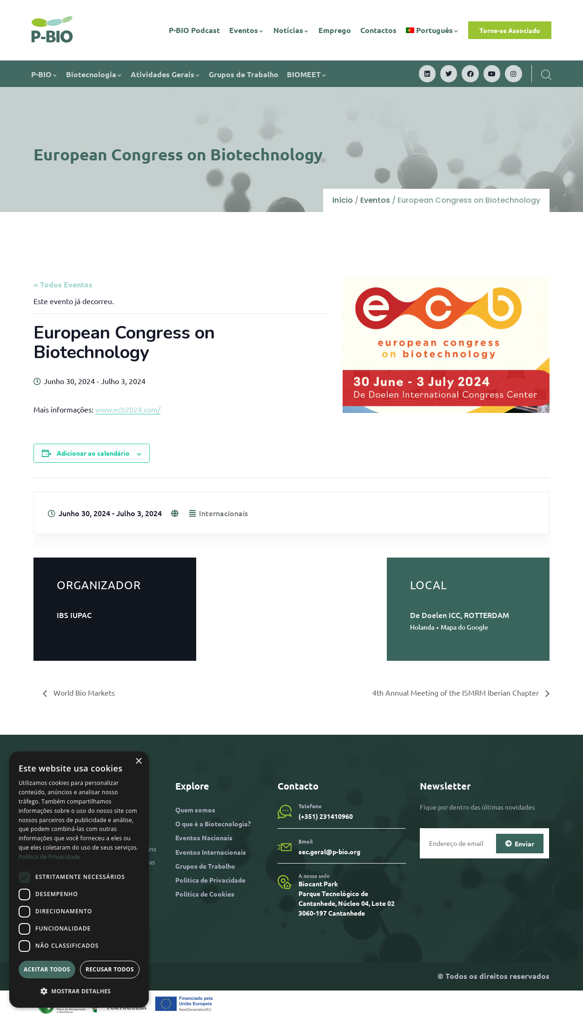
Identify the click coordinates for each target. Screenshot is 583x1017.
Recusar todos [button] (110, 969)
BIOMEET (307, 74)
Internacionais (223, 513)
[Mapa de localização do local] (291, 607)
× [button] (138, 761)
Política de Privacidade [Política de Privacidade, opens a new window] (49, 857)
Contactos (378, 30)
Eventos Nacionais (203, 837)
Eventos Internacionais (210, 852)
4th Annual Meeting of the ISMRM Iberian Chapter (456, 692)
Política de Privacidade (210, 880)
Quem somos (195, 809)
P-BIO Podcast (194, 30)
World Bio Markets (83, 692)
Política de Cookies (204, 894)
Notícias (291, 30)
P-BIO (44, 74)
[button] (79, 991)
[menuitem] (432, 30)
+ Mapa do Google (462, 627)
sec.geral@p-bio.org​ (329, 851)
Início (342, 200)
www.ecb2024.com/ (127, 409)
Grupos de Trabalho (243, 74)
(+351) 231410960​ (325, 816)
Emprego (334, 30)
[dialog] (79, 879)
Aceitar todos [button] (47, 969)
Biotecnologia (94, 74)
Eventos (246, 30)
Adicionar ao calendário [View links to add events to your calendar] (93, 453)
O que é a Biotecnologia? (213, 823)
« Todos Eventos (63, 284)
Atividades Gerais (165, 74)
